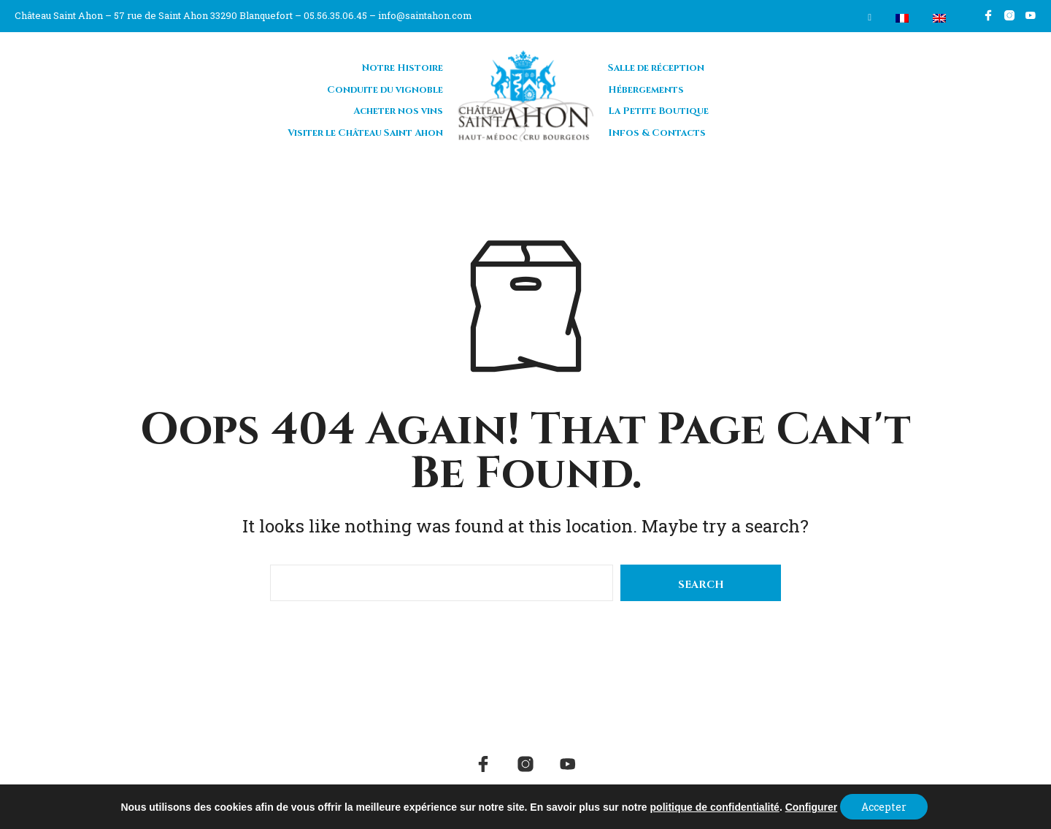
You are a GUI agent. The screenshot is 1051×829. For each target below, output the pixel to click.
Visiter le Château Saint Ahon (365, 132)
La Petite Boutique (658, 110)
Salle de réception (656, 67)
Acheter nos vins (398, 110)
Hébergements (646, 89)
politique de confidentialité (713, 806)
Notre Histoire (402, 67)
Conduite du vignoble (385, 89)
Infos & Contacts (657, 132)
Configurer (810, 806)
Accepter (883, 806)
